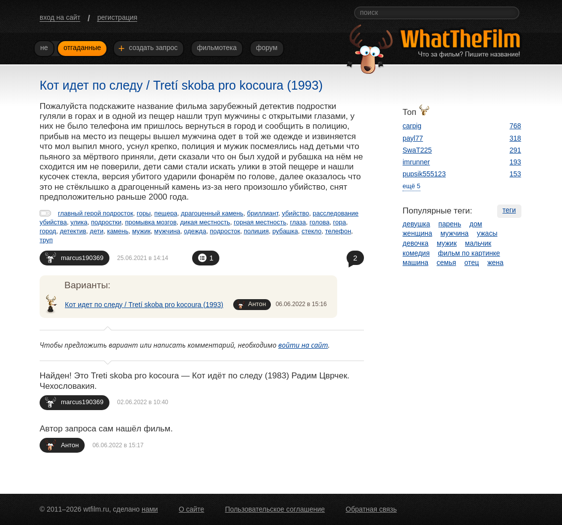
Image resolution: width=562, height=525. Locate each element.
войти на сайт (303, 345)
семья (446, 262)
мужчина (167, 231)
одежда (195, 231)
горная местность (260, 222)
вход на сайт (60, 17)
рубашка (285, 231)
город (48, 231)
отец (471, 262)
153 (515, 174)
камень (117, 231)
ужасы (487, 233)
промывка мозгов (150, 222)
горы (144, 213)
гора (339, 222)
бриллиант (262, 213)
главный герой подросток (95, 213)
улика (78, 222)
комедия (416, 253)
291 (515, 150)
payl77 (413, 138)
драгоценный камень (212, 213)
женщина (417, 233)
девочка (415, 243)
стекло (311, 231)
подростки (106, 222)
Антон (251, 304)
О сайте (191, 509)
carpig (412, 126)
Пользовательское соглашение (275, 509)
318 (515, 138)
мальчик (478, 243)
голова (319, 222)
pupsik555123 (424, 174)
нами (150, 509)
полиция (256, 231)
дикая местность (205, 222)
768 (515, 126)
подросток (225, 231)
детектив (73, 231)
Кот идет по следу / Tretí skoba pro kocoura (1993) (144, 305)
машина (415, 262)
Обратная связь (371, 509)
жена (495, 262)
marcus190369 (74, 257)
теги (509, 210)
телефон (338, 231)
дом (475, 224)
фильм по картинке (469, 253)
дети (96, 231)
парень (449, 224)
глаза (298, 222)
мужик (141, 231)
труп (46, 240)
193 (515, 162)
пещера (166, 213)
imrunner (416, 162)
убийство (295, 213)
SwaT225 (417, 150)
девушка (416, 224)
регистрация (117, 17)
